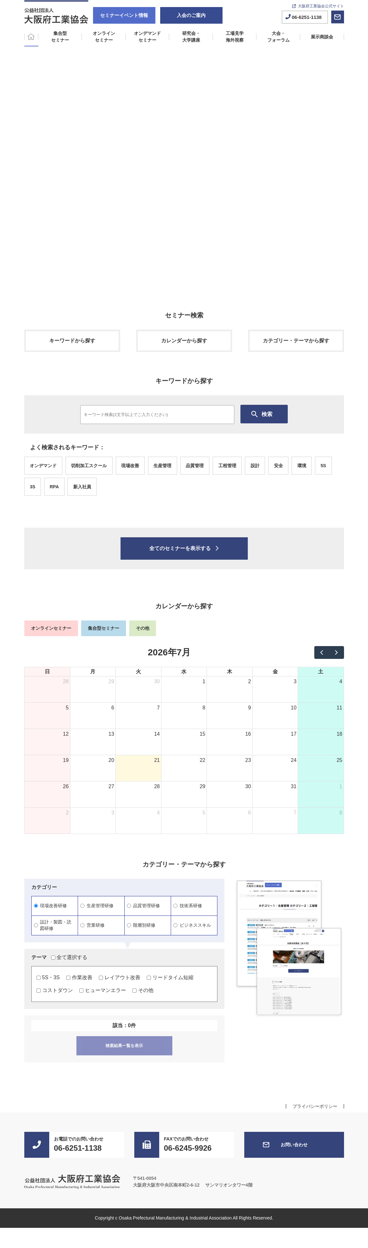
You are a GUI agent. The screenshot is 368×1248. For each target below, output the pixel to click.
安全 (278, 465)
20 (111, 760)
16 (248, 734)
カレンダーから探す (184, 340)
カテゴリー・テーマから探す (296, 340)
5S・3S (48, 977)
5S (323, 465)
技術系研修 (187, 905)
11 (339, 707)
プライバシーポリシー (315, 1106)
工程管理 (227, 465)
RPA (54, 486)
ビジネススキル (192, 925)
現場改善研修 (50, 905)
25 (339, 760)
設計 (255, 465)
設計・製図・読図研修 (53, 925)
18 (339, 734)
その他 (142, 990)
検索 (267, 414)
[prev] (321, 652)
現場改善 (130, 465)
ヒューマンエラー (102, 990)
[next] (336, 652)
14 (157, 734)
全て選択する (69, 957)
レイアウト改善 (119, 977)
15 (202, 734)
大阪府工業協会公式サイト (321, 6)
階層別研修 (141, 925)
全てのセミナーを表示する (180, 548)
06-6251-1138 (307, 17)
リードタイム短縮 (170, 977)
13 (111, 734)
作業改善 (79, 977)
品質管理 (195, 465)
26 (66, 786)
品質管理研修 (143, 905)
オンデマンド (43, 465)
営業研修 (92, 925)
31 (294, 786)
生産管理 (162, 465)
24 (294, 760)
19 (66, 760)
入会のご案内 (191, 15)
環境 (301, 465)
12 (66, 734)
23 (248, 760)
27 (111, 786)
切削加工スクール (89, 465)
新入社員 (82, 486)
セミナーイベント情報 (124, 15)
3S (32, 486)
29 (111, 681)
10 (294, 707)
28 (66, 681)
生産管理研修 (97, 905)
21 (157, 760)
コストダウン (54, 990)
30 (157, 681)
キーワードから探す (72, 340)
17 (294, 734)
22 (202, 760)
